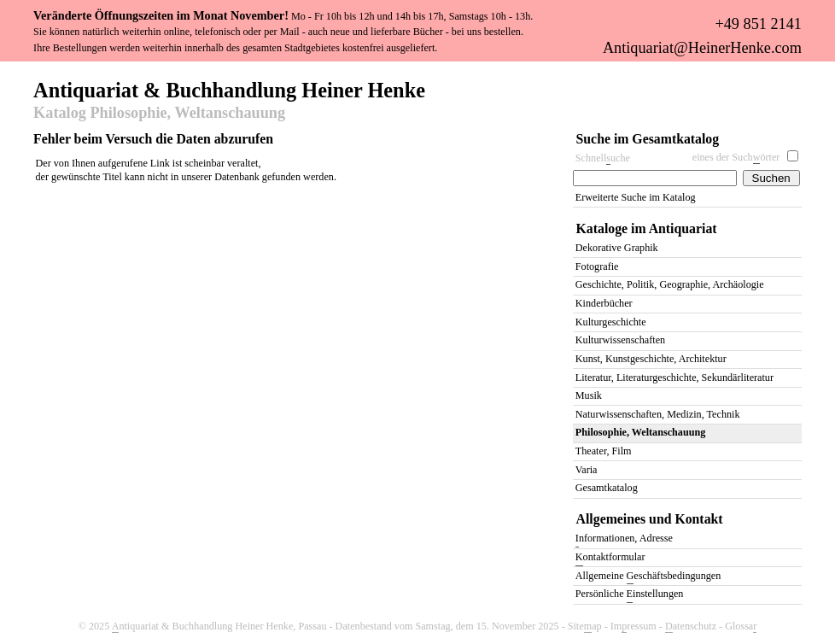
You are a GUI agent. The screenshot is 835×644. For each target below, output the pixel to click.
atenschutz (690, 626)
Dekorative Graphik (616, 248)
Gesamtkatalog (606, 488)
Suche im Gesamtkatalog (648, 139)
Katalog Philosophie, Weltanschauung (159, 113)
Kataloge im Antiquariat (646, 228)
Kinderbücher (604, 303)
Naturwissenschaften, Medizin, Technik (657, 414)
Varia (586, 470)
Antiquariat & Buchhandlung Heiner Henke (229, 89)
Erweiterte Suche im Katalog (635, 197)
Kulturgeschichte (610, 322)
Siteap (585, 626)
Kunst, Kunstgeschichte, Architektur (651, 359)
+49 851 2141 (758, 23)
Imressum (633, 626)
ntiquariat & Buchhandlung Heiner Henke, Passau (219, 626)
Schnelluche (602, 158)
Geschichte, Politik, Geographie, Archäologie (669, 284)
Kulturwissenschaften (620, 340)
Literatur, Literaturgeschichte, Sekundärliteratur (674, 377)
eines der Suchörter (736, 157)
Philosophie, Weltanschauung (640, 432)
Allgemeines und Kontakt (649, 519)
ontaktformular (610, 558)
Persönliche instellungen (629, 595)
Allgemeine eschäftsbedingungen (648, 577)
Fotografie (597, 266)
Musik (588, 395)
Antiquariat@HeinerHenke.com (702, 47)
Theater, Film (603, 451)
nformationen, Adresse (624, 539)
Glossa (740, 626)
